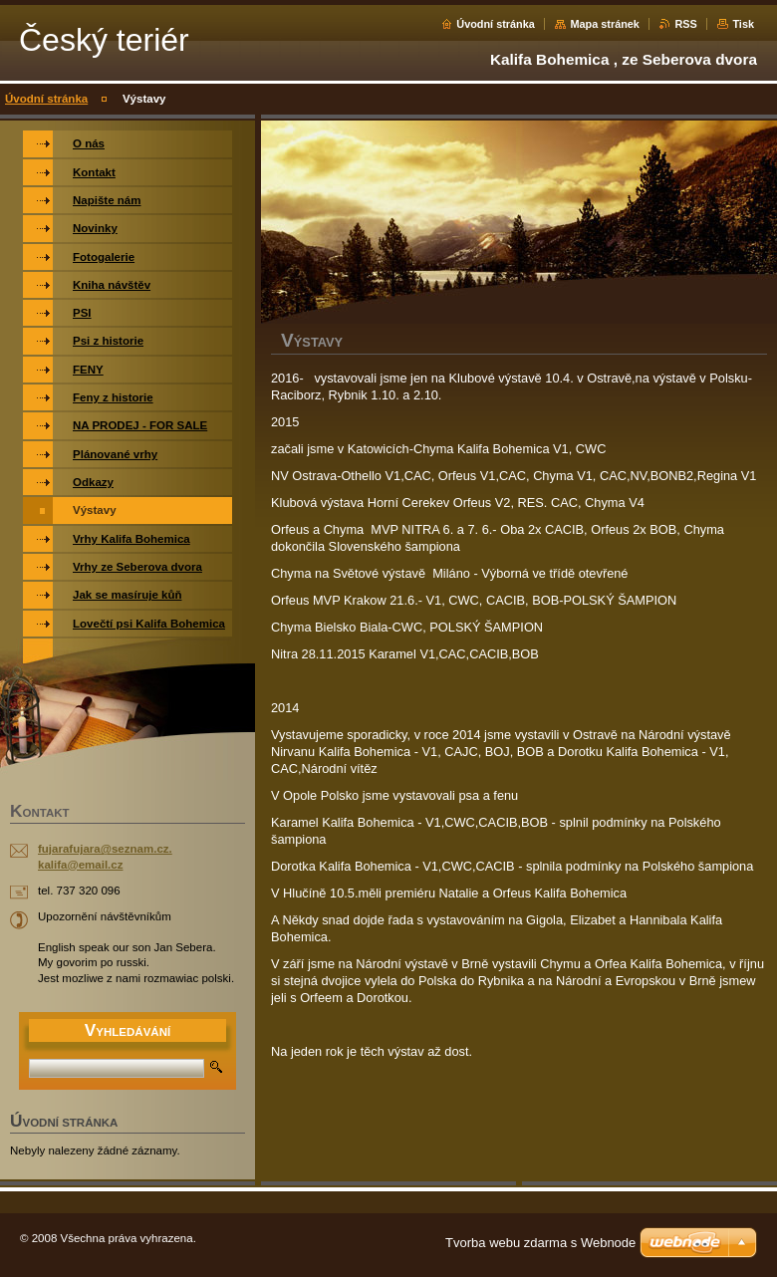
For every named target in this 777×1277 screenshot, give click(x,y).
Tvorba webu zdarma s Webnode (540, 1242)
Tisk (743, 24)
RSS (685, 24)
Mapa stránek (605, 24)
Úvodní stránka (495, 24)
